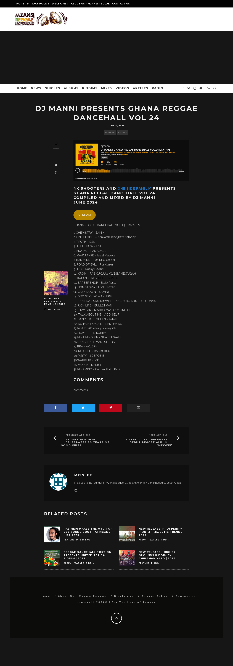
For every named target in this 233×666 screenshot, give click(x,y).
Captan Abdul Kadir (108, 369)
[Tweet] (56, 164)
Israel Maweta (106, 255)
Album (143, 540)
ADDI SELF (111, 314)
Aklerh (113, 319)
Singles (52, 88)
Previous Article (77, 435)
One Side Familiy (138, 188)
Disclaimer (60, 3)
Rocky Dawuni (94, 269)
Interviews (83, 540)
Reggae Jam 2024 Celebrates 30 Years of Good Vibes (85, 442)
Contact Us (121, 3)
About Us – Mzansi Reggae (90, 3)
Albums (71, 88)
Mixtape (122, 133)
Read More (52, 309)
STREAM (84, 215)
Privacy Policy (38, 3)
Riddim (165, 540)
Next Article (158, 435)
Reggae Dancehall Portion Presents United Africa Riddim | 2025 (88, 555)
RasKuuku (106, 264)
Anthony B (131, 237)
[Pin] (56, 172)
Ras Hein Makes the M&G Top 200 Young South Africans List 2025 (88, 532)
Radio (157, 88)
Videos (122, 88)
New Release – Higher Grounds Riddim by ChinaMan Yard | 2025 (157, 555)
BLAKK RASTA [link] (108, 278)
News (36, 88)
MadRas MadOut (105, 310)
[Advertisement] (116, 57)
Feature (109, 133)
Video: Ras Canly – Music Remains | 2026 (54, 301)
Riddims (89, 88)
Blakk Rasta (108, 282)
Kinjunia (96, 364)
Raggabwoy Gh (105, 328)
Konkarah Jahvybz (109, 237)
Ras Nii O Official (104, 260)
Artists (140, 88)
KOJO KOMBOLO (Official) (140, 301)
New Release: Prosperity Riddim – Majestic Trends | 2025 (161, 532)
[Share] (56, 157)
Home (20, 3)
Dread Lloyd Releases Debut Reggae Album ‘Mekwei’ (149, 442)
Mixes (106, 88)
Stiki (96, 360)
